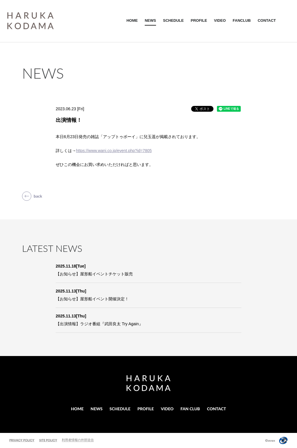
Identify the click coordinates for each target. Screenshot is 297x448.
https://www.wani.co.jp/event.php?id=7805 (114, 150)
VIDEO (220, 20)
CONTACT (267, 20)
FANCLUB (242, 20)
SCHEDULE (173, 20)
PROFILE (199, 20)
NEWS (150, 20)
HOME (132, 20)
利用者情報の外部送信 (78, 440)
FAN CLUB (190, 408)
